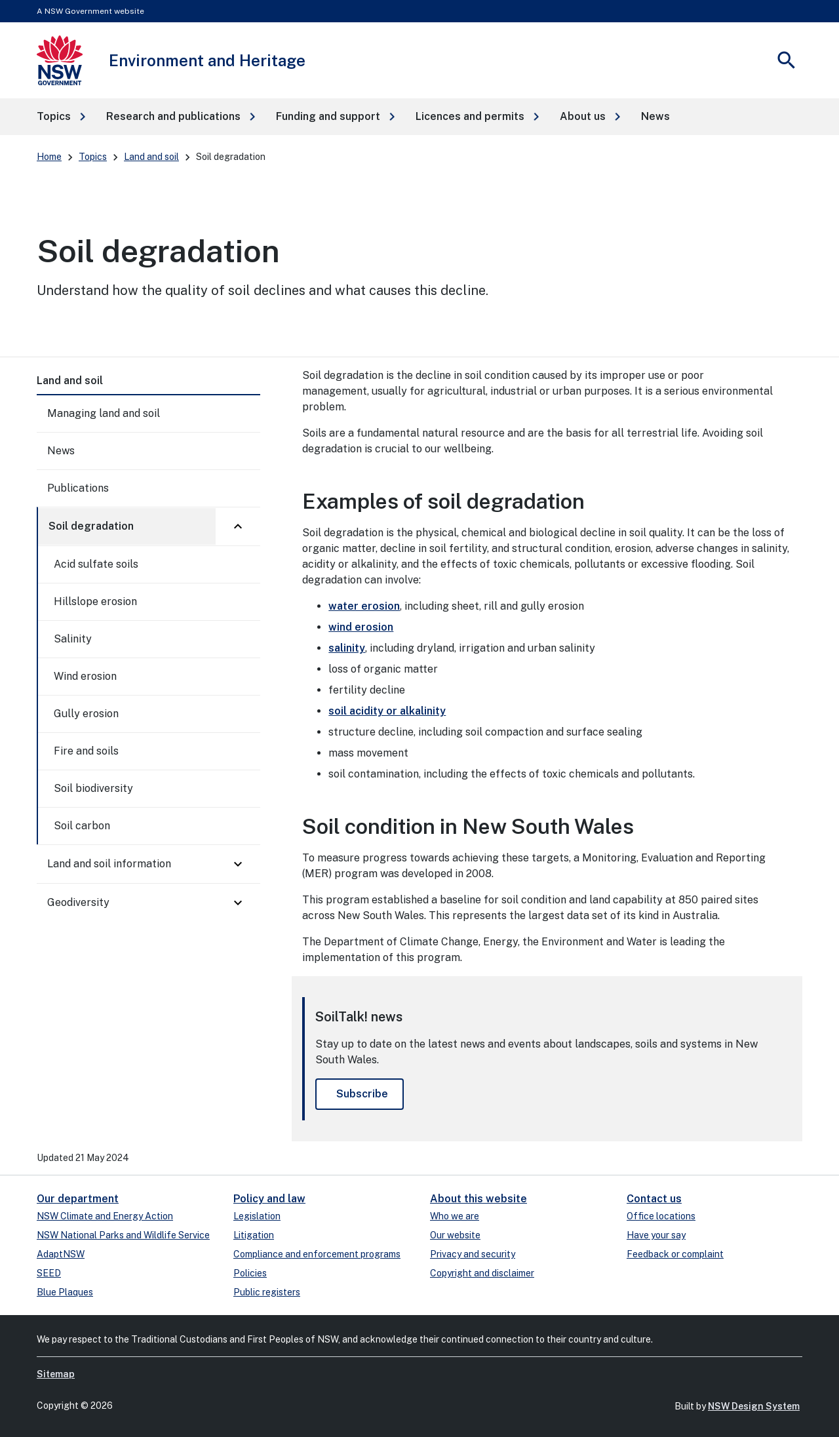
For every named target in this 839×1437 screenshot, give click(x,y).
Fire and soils (86, 751)
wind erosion (360, 627)
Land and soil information (109, 863)
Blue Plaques (65, 1292)
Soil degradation (91, 526)
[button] (61, 116)
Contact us (654, 1198)
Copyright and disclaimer (482, 1273)
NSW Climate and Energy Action (105, 1216)
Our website (455, 1235)
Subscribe (362, 1094)
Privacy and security (472, 1254)
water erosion (364, 606)
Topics (93, 156)
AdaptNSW (61, 1254)
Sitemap (56, 1374)
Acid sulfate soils (96, 564)
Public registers (266, 1292)
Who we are (454, 1216)
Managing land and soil (103, 413)
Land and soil (151, 156)
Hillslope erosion (95, 601)
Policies (250, 1273)
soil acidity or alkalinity (387, 711)
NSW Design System (754, 1406)
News (61, 450)
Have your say (656, 1235)
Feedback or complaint (675, 1254)
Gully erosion (86, 713)
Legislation (257, 1216)
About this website (478, 1198)
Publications (78, 488)
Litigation (253, 1235)
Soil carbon (82, 825)
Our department (78, 1198)
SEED (49, 1273)
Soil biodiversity (93, 788)
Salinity (73, 639)
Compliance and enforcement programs (316, 1254)
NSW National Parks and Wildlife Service (123, 1235)
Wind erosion (85, 676)
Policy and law (269, 1198)
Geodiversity (78, 902)
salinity (346, 648)
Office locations (661, 1216)
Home (49, 156)
